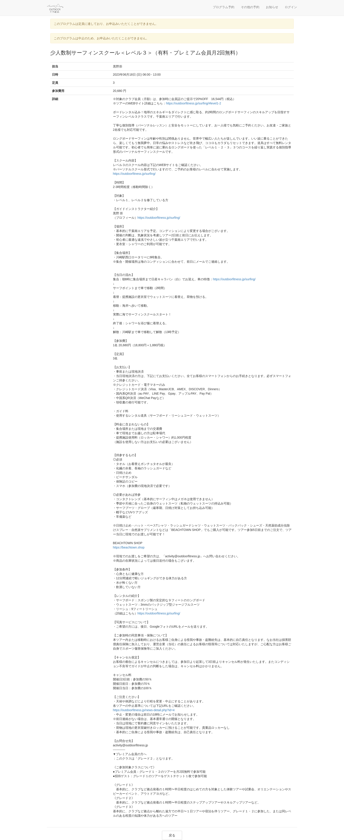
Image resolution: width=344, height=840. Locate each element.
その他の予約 (250, 7)
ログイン (291, 7)
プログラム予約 (223, 7)
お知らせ (272, 7)
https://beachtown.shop (129, 547)
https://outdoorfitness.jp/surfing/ (134, 173)
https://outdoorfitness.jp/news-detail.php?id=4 (144, 710)
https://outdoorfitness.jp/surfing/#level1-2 (193, 103)
